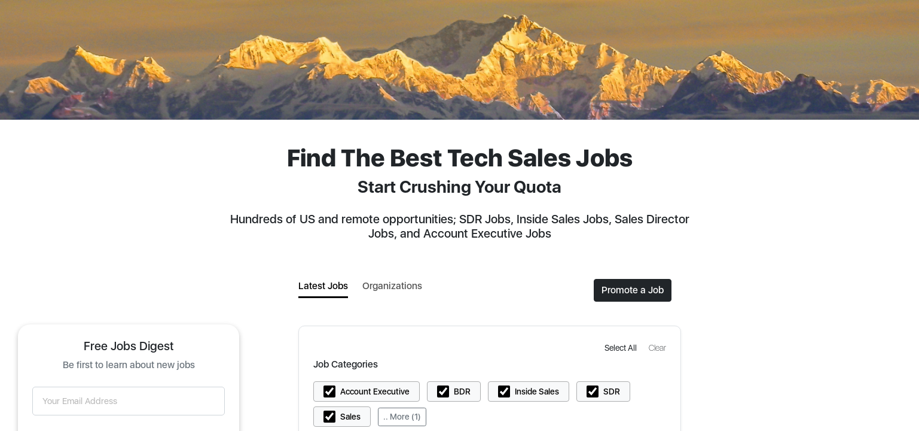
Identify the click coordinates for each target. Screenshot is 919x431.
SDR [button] (611, 391)
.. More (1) (402, 416)
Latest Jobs (323, 286)
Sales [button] (350, 416)
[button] (621, 347)
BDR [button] (462, 391)
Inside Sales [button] (537, 391)
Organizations (392, 286)
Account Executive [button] (375, 391)
